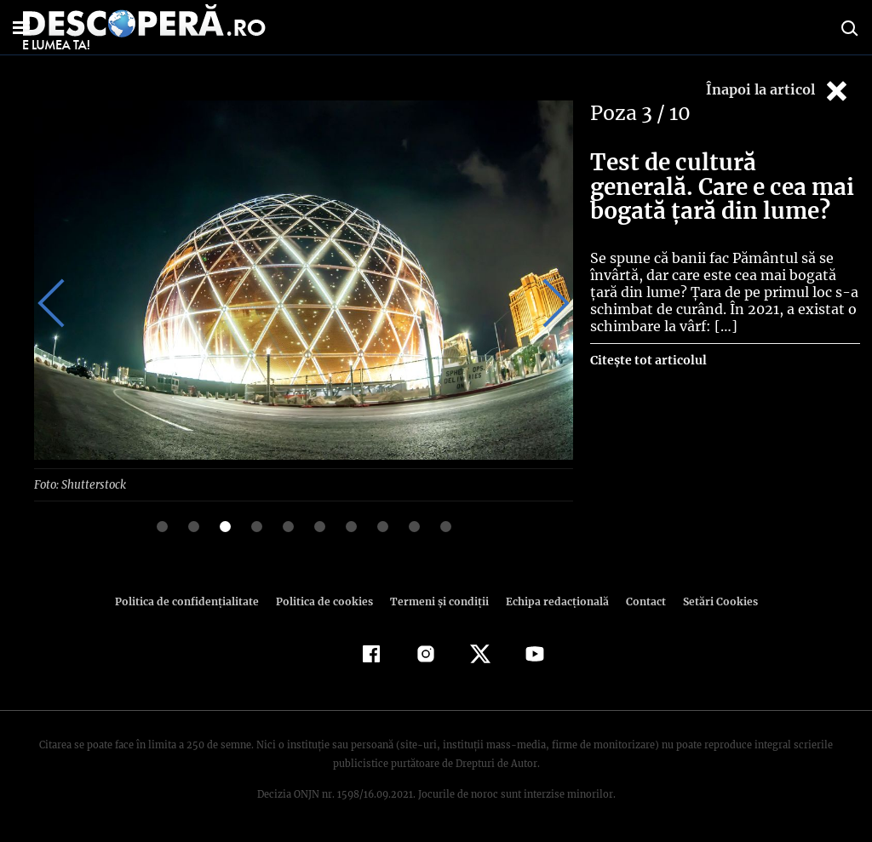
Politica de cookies (326, 600)
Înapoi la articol (778, 90)
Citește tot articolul (647, 360)
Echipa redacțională (552, 600)
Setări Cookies (711, 600)
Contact (638, 600)
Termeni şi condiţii (437, 600)
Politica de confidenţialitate (194, 600)
